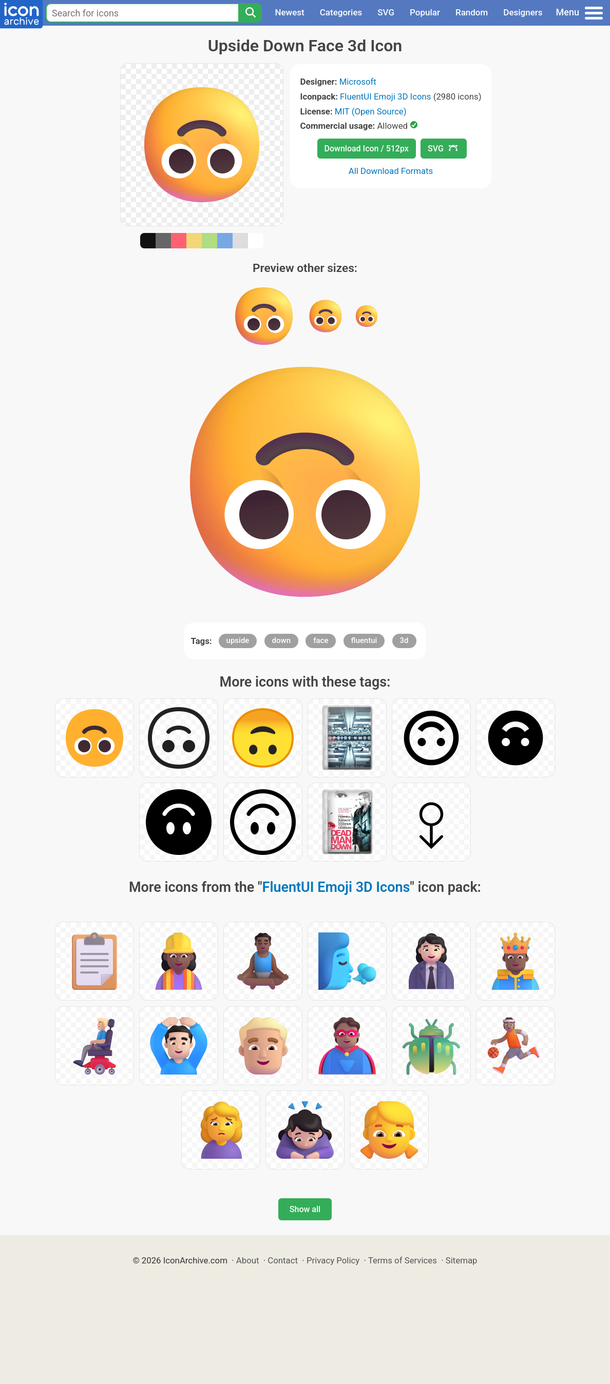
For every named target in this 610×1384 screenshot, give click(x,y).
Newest (289, 12)
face (320, 640)
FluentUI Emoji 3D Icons (385, 96)
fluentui (364, 640)
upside (238, 640)
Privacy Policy (333, 1260)
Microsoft (357, 81)
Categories (341, 12)
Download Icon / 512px (367, 148)
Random (471, 12)
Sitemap (462, 1260)
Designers (522, 12)
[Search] (250, 13)
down (281, 640)
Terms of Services (402, 1260)
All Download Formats (391, 171)
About (247, 1260)
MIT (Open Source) (371, 111)
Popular (425, 12)
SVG (385, 12)
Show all (305, 1209)
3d (404, 640)
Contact (283, 1260)
